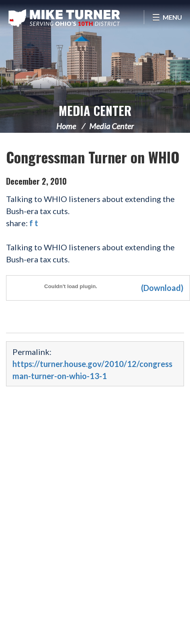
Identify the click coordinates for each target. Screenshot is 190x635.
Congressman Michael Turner (64, 18)
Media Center (95, 110)
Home (66, 126)
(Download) (162, 288)
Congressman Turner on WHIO (93, 156)
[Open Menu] (167, 17)
